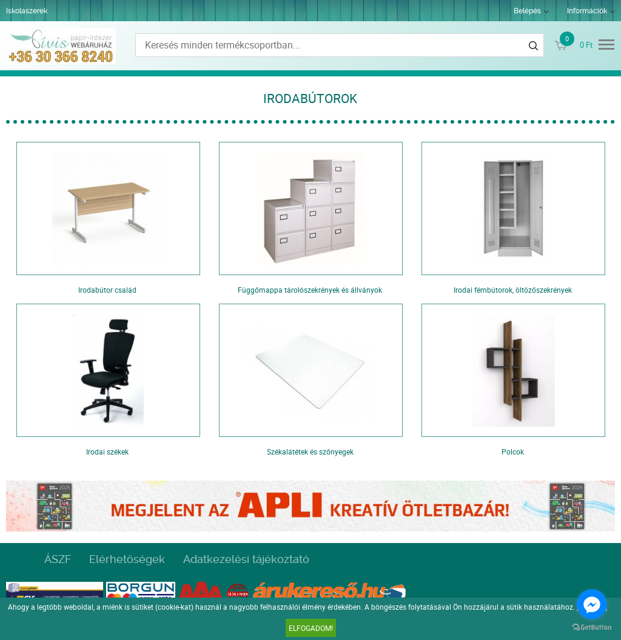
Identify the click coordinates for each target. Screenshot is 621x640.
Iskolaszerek (26, 11)
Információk (587, 11)
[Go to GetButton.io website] (591, 628)
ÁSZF (57, 559)
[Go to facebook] (592, 604)
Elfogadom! (311, 628)
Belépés (527, 11)
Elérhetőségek (127, 559)
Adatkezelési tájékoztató (246, 559)
